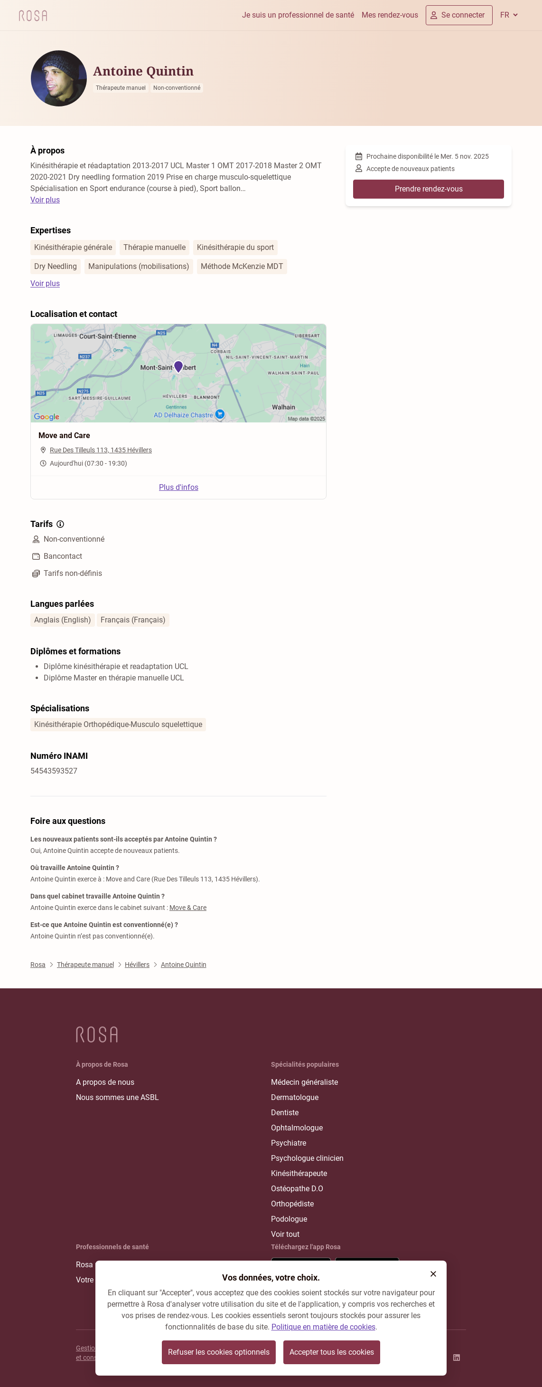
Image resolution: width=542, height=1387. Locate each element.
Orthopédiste (292, 1203)
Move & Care (187, 907)
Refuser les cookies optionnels (219, 1352)
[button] (433, 1274)
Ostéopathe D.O (297, 1188)
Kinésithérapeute (299, 1173)
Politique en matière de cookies (323, 1326)
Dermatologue (294, 1097)
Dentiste (285, 1112)
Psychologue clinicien (307, 1158)
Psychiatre (288, 1143)
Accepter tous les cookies (332, 1352)
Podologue (289, 1219)
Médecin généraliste (304, 1082)
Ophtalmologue (297, 1127)
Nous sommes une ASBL (117, 1097)
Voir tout (285, 1234)
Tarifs (48, 524)
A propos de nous (105, 1082)
